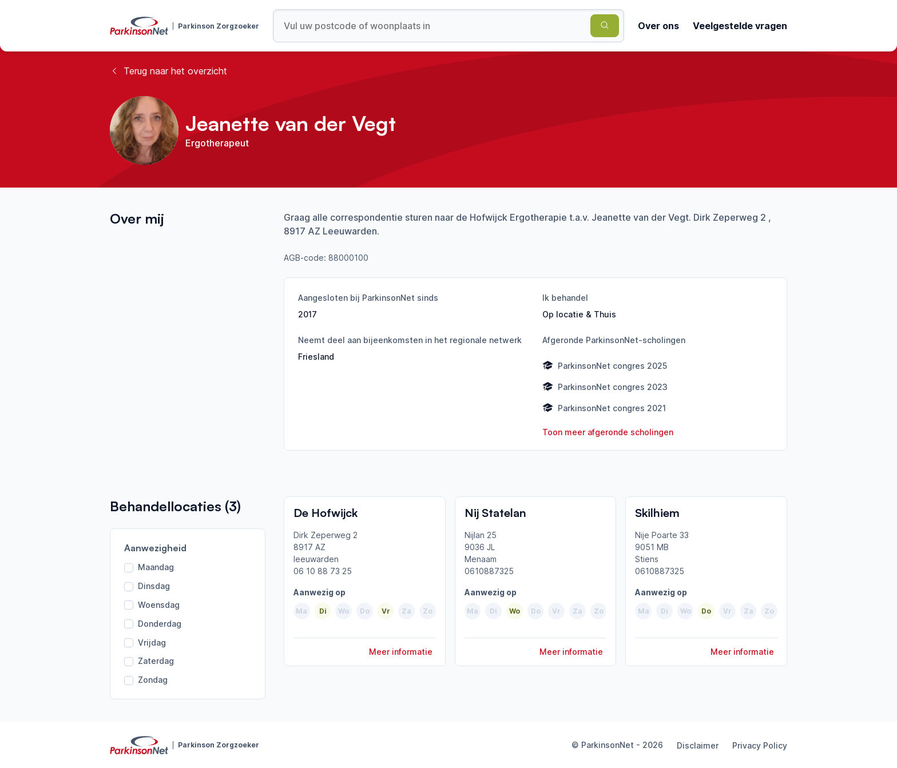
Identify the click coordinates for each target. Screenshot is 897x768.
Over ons (658, 25)
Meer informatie (400, 651)
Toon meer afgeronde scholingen (607, 432)
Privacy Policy (759, 745)
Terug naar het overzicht (168, 71)
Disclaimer (698, 745)
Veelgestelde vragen (740, 25)
